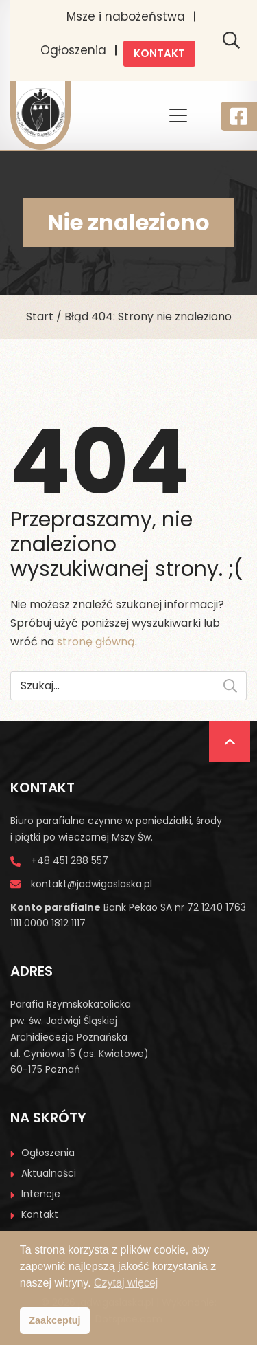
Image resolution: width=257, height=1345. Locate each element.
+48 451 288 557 (69, 860)
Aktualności (48, 1173)
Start (39, 316)
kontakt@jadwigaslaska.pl (91, 884)
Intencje (40, 1194)
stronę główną (96, 641)
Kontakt (159, 53)
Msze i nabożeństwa (125, 16)
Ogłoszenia (73, 50)
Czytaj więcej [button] (126, 1283)
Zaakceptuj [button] (54, 1320)
